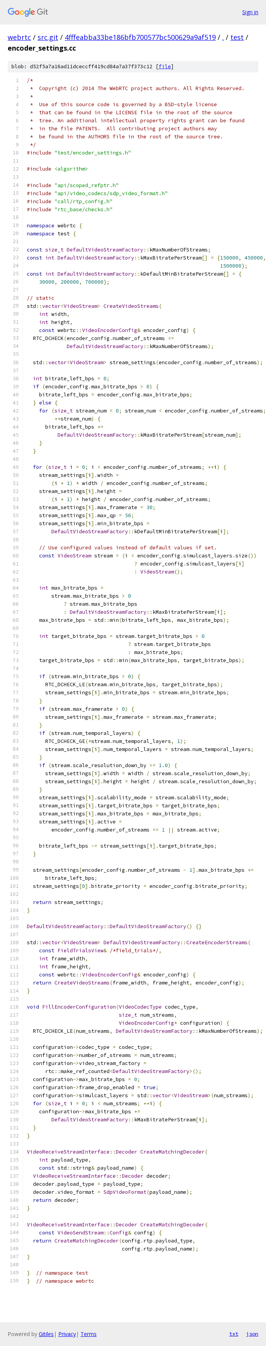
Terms (88, 1334)
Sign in (250, 12)
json (252, 1333)
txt (233, 1333)
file (165, 66)
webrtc (19, 37)
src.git (48, 37)
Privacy (67, 1334)
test (237, 37)
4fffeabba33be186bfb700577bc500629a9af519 (140, 37)
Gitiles (46, 1334)
